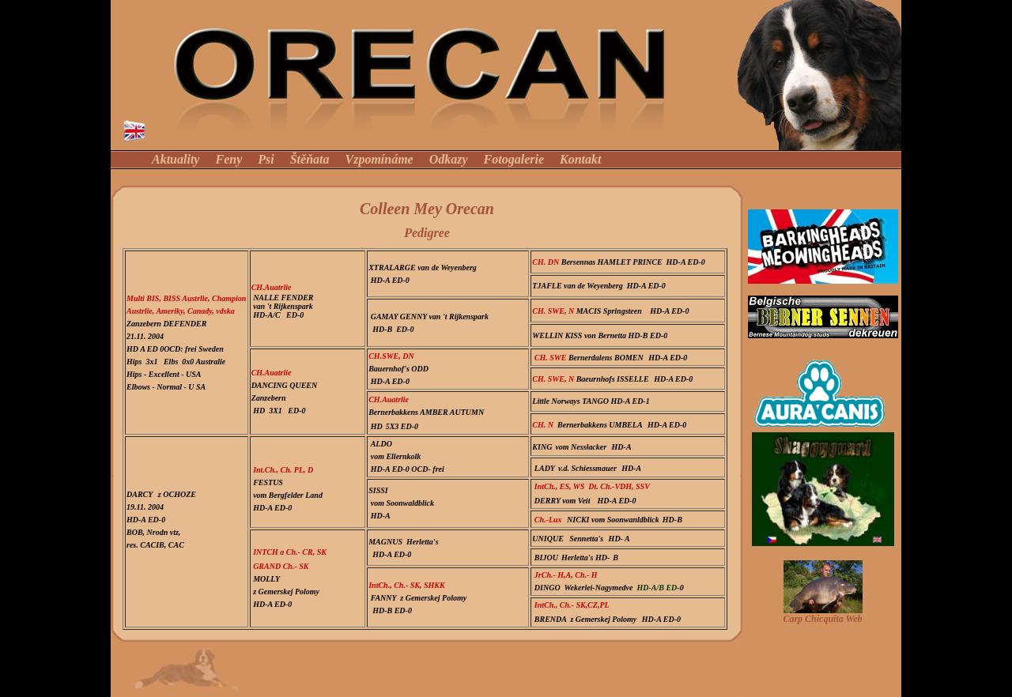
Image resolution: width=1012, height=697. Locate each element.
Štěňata (311, 159)
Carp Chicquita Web (822, 618)
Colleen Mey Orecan (427, 208)
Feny (228, 159)
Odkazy (448, 159)
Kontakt (580, 159)
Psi (266, 159)
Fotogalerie (514, 159)
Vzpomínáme (379, 159)
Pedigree (427, 232)
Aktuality (175, 159)
